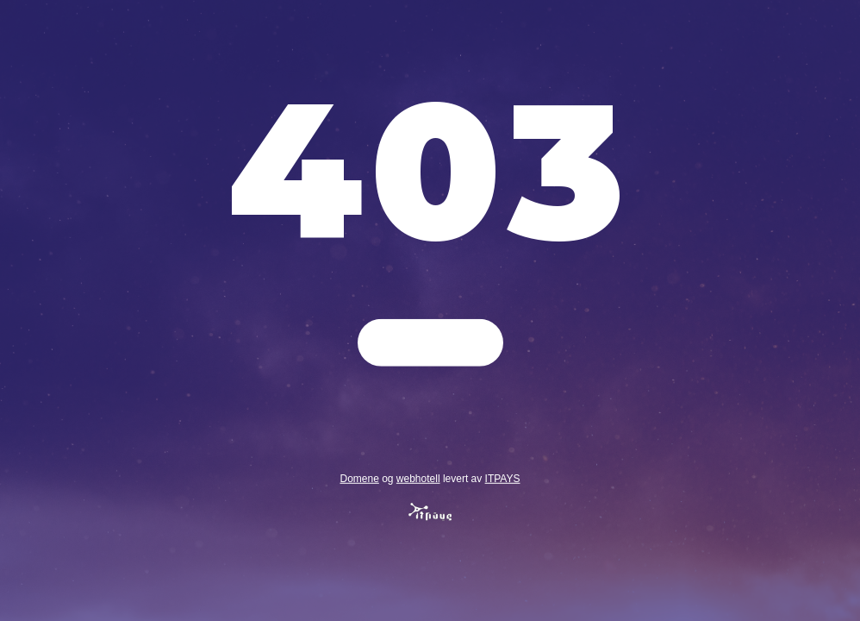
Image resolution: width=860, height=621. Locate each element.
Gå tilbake (430, 342)
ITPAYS (502, 478)
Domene (359, 478)
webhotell (418, 478)
